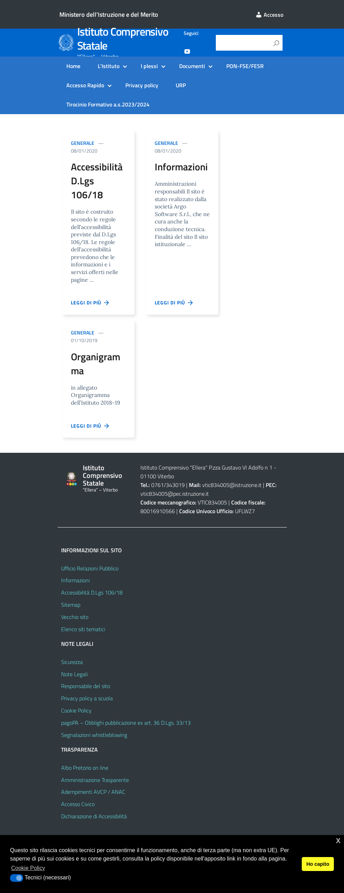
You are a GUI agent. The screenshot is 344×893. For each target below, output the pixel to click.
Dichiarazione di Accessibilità (94, 816)
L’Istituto (108, 66)
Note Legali (74, 674)
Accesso (269, 14)
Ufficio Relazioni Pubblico (89, 568)
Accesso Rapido (85, 85)
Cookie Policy (76, 710)
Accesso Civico (78, 804)
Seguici (191, 33)
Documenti (192, 66)
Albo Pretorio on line (84, 767)
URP (181, 85)
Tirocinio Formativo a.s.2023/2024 (107, 104)
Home (73, 66)
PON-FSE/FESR (245, 66)
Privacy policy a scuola (87, 698)
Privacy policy (141, 85)
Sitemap (70, 604)
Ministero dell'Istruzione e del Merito (108, 14)
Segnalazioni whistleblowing (94, 735)
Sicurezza (72, 662)
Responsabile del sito (85, 686)
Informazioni (75, 580)
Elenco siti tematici (83, 629)
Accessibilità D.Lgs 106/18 (92, 592)
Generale (82, 143)
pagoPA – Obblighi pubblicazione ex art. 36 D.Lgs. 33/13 (126, 722)
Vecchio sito (74, 617)
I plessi (149, 66)
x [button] (338, 840)
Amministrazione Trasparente (95, 780)
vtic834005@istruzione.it (232, 485)
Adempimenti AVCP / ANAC (93, 792)
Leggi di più (90, 303)
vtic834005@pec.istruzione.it (174, 493)
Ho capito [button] (317, 864)
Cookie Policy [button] (28, 868)
